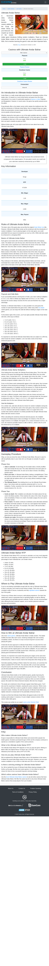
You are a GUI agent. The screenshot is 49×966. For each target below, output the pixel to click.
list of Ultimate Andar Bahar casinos (16, 777)
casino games (11, 635)
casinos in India (35, 99)
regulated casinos (34, 590)
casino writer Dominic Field (31, 702)
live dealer (41, 307)
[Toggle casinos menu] (45, 2)
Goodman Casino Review (24, 81)
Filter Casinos (23, 52)
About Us (10, 788)
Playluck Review (24, 67)
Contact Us (22, 788)
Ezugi (19, 44)
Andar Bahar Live (39, 227)
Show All (24, 87)
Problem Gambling (35, 788)
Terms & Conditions (17, 792)
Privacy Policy (33, 792)
